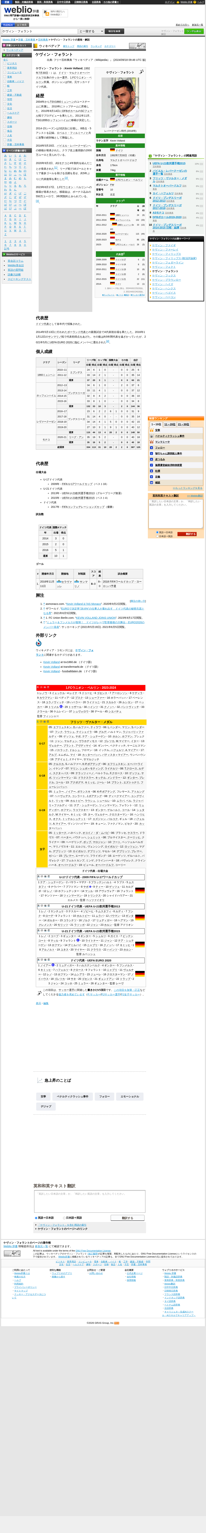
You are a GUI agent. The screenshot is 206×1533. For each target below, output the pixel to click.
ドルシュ (74, 750)
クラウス (96, 949)
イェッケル (58, 693)
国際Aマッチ (59, 527)
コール (59, 782)
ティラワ (95, 727)
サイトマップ (21, 1290)
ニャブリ (92, 945)
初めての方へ (182, 24)
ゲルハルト (113, 809)
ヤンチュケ (57, 911)
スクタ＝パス (61, 773)
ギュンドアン (106, 978)
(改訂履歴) (93, 1253)
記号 (6, 249)
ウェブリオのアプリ (62, 1273)
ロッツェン (131, 846)
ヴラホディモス (88, 741)
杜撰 (157, 471)
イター (135, 741)
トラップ (125, 978)
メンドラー (113, 777)
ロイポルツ (111, 846)
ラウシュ (69, 731)
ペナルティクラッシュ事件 (72, 1096)
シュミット (94, 837)
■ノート (120, 295)
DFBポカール (70, 110)
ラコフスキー (81, 809)
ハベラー (75, 702)
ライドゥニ (93, 702)
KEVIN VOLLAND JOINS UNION (96, 617)
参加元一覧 (197, 24)
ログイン (170, 2)
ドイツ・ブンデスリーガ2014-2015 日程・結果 (167, 226)
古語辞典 (96, 2)
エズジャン (99, 818)
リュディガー (104, 920)
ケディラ (137, 693)
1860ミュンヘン (122, 215)
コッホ (68, 983)
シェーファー (97, 697)
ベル (128, 800)
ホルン (116, 736)
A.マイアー (131, 750)
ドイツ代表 (42, 323)
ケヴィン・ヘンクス (164, 288)
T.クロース (131, 768)
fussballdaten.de (72, 671)
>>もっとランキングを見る (187, 488)
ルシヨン (127, 702)
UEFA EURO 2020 (61, 342)
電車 (9, 76)
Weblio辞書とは (22, 1273)
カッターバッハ (91, 754)
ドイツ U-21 (120, 279)
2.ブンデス (76, 372)
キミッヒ (90, 782)
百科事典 (43, 39)
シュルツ (100, 936)
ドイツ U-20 (120, 274)
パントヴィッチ (130, 706)
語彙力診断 (14, 274)
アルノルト (48, 949)
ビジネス (12, 63)
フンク (59, 731)
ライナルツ (111, 768)
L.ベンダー (114, 727)
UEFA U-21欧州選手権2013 (78, 493)
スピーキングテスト (19, 279)
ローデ (49, 915)
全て (5, 60)
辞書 (7, 2)
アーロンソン (120, 693)
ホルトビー (76, 800)
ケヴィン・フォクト (164, 266)
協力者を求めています (72, 994)
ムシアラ (79, 974)
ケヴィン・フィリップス (166, 253)
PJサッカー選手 (110, 994)
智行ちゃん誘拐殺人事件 (168, 453)
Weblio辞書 (64, 1256)
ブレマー (136, 851)
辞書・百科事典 (26, 39)
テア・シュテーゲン (94, 736)
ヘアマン (123, 920)
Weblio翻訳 (169, 1283)
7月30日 (122, 155)
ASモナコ (61, 163)
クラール (42, 711)
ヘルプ (200, 2)
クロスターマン (118, 814)
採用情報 (131, 1280)
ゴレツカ (109, 741)
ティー (99, 886)
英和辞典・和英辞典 (174, 1280)
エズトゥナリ (131, 782)
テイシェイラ (84, 731)
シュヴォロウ (81, 711)
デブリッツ (59, 851)
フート (116, 842)
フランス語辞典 (172, 1294)
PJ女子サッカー (130, 994)
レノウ (43, 693)
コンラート (78, 796)
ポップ (87, 842)
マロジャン (99, 842)
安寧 (43, 1096)
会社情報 (131, 1276)
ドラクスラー (86, 777)
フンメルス (125, 965)
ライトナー (91, 940)
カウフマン (46, 697)
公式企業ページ (135, 1273)
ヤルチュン (70, 741)
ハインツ (93, 706)
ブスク (79, 697)
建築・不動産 (14, 94)
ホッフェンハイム (122, 220)
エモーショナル (130, 1096)
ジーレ (101, 782)
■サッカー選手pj (138, 295)
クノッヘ (109, 706)
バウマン (114, 915)
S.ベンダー (137, 727)
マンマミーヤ (162, 441)
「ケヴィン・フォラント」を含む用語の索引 (62, 1225)
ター (90, 814)
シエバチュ (115, 711)
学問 (9, 99)
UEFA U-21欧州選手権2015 (78, 497)
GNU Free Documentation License (93, 1250)
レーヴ (120, 983)
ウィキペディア (49, 46)
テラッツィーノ (84, 773)
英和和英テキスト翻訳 (54, 1185)
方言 (9, 139)
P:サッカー (94, 994)
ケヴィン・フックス (164, 275)
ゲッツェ (68, 736)
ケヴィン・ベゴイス (164, 292)
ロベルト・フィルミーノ (71, 132)
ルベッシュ (88, 954)
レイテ (73, 693)
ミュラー (58, 791)
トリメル (53, 706)
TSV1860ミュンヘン (62, 101)
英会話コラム (15, 260)
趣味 (9, 117)
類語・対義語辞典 (24, 2)
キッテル (100, 777)
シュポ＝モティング (91, 768)
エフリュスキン (62, 727)
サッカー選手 (59, 77)
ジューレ (96, 974)
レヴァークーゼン (46, 421)
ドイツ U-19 (120, 269)
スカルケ (111, 702)
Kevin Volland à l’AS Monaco (83, 603)
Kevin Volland (51, 662)
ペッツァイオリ (95, 900)
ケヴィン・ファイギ (164, 245)
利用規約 (18, 1283)
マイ (72, 754)
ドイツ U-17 (120, 260)
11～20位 (169, 424)
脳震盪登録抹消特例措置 (168, 465)
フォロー (104, 1096)
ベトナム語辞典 (172, 1304)
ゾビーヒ (88, 911)
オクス (57, 818)
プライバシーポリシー (25, 1287)
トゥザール (75, 706)
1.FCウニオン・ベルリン (129, 179)
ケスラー (133, 832)
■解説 (126, 295)
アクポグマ (76, 782)
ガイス (114, 936)
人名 (9, 135)
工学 (9, 90)
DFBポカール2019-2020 (167, 217)
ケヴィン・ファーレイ (165, 249)
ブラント (68, 745)
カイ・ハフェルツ (163, 193)
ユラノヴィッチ (55, 702)
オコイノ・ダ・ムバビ (96, 832)
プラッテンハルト (101, 882)
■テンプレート (108, 295)
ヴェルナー (55, 745)
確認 (157, 482)
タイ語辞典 (170, 1301)
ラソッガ (79, 924)
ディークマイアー (119, 796)
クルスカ (58, 763)
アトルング (137, 791)
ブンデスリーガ (76, 393)
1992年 (114, 155)
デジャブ (46, 1106)
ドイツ (119, 150)
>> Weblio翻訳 (195, 495)
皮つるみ (160, 459)
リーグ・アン (76, 437)
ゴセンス (102, 693)
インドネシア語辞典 (174, 1297)
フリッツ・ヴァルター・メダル (91, 722)
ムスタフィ (104, 911)
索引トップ (68, 46)
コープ (55, 936)
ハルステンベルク (89, 965)
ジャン (59, 741)
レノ (49, 891)
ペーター (66, 837)
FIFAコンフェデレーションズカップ (83, 506)
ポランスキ (83, 791)
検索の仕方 (20, 1276)
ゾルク (86, 920)
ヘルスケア (13, 112)
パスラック (61, 750)
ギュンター (69, 936)
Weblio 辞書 (186, 2)
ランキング (96, 46)
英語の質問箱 (15, 269)
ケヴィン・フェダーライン (168, 262)
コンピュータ (14, 72)
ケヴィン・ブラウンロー (166, 279)
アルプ (53, 754)
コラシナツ (70, 920)
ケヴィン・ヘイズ (162, 284)
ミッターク (59, 832)
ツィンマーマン (62, 777)
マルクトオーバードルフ (123, 160)
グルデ (103, 731)
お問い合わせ (96, 1273)
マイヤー (79, 949)
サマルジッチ (91, 759)
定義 (157, 476)
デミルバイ (74, 945)
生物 (9, 126)
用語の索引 (82, 46)
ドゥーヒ (87, 693)
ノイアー (70, 791)
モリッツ (63, 924)
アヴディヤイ (83, 745)
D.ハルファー (81, 727)
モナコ (118, 240)
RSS (117, 1323)
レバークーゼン (122, 234)
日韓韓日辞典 (81, 2)
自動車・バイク (15, 81)
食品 (9, 130)
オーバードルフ (67, 864)
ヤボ (78, 736)
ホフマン (127, 736)
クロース (78, 969)
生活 (9, 108)
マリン (126, 727)
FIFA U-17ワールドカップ (77, 483)
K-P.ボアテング (92, 763)
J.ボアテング (94, 796)
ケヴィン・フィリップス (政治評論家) (174, 258)
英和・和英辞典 (45, 2)
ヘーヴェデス (63, 796)
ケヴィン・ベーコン (164, 297)
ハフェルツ (117, 750)
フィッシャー (51, 716)
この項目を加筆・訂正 (127, 989)
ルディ (119, 911)
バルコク (112, 818)
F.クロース (116, 773)
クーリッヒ (133, 837)
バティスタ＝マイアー (115, 754)
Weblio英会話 (16, 265)
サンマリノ (54, 336)
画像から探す (58, 1276)
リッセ (59, 800)
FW (112, 184)
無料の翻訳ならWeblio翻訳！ (57, 13)
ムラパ (121, 800)
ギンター (132, 777)
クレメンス (45, 924)
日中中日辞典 (63, 2)
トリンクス (94, 895)
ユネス (64, 949)
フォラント (125, 805)
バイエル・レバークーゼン (72, 145)
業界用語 (12, 67)
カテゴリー (110, 46)
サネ (73, 978)
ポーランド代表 (76, 331)
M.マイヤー (122, 741)
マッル (89, 891)
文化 (9, 103)
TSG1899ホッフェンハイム (52, 120)
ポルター (52, 920)
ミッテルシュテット (74, 818)
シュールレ (103, 800)
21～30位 (183, 424)
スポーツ (12, 121)
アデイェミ (61, 759)
